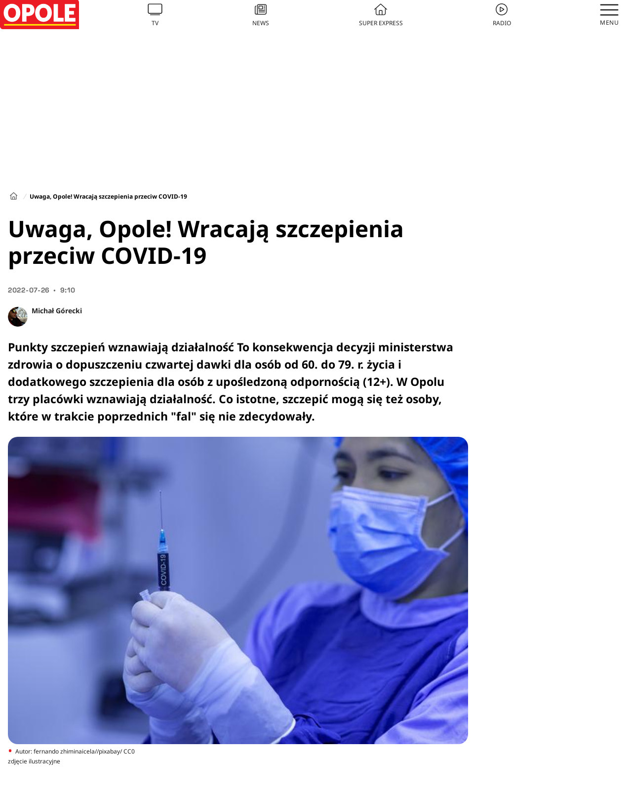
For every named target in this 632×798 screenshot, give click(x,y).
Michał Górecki (57, 310)
